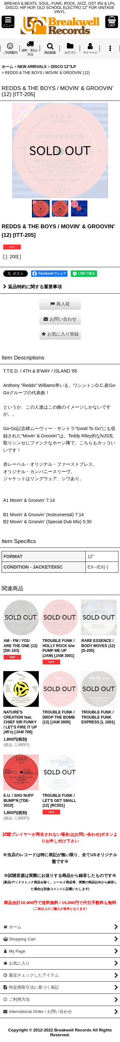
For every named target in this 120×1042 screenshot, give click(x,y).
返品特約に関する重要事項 (32, 286)
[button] (8, 22)
